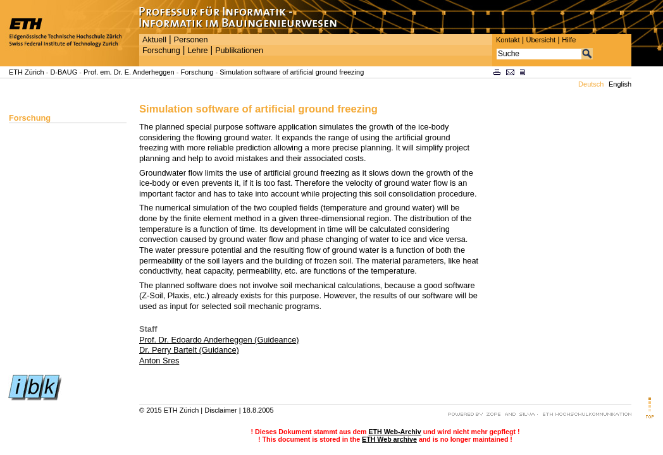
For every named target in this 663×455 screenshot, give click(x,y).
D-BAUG (63, 72)
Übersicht (540, 40)
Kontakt (507, 40)
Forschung (161, 50)
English (620, 84)
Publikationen (239, 50)
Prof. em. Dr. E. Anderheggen (129, 72)
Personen (190, 39)
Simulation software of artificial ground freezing (292, 72)
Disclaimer (220, 410)
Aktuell (154, 39)
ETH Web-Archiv (394, 431)
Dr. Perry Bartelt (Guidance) (189, 350)
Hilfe (569, 40)
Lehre (197, 50)
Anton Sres (159, 360)
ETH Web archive (389, 439)
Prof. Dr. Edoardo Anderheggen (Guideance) (219, 339)
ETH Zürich (26, 72)
